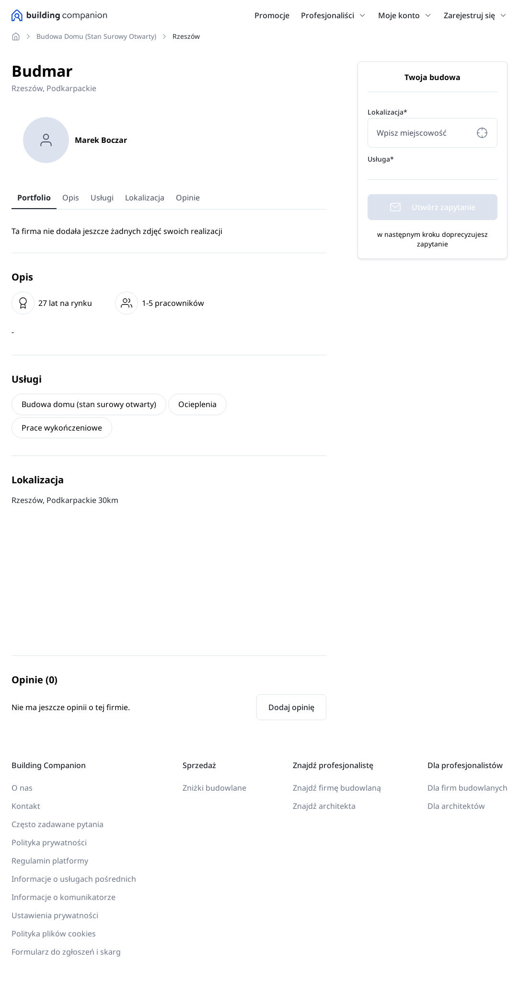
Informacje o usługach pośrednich (74, 879)
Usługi (102, 197)
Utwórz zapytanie (432, 207)
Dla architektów (456, 806)
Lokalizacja (144, 197)
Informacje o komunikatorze (63, 897)
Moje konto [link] (399, 15)
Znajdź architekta (324, 806)
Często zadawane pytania (58, 824)
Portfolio (34, 197)
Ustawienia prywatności (55, 915)
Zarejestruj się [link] (469, 15)
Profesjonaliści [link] (327, 15)
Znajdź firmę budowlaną (337, 787)
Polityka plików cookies (54, 933)
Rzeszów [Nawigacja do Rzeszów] (186, 36)
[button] (360, 15)
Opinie (188, 197)
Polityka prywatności (49, 842)
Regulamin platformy (50, 860)
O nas (22, 787)
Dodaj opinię (291, 707)
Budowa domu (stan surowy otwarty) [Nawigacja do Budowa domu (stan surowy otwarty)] (96, 36)
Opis (70, 197)
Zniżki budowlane (214, 787)
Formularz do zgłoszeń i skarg (66, 951)
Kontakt (26, 806)
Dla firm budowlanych (467, 787)
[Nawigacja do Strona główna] (18, 36)
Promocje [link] (271, 15)
